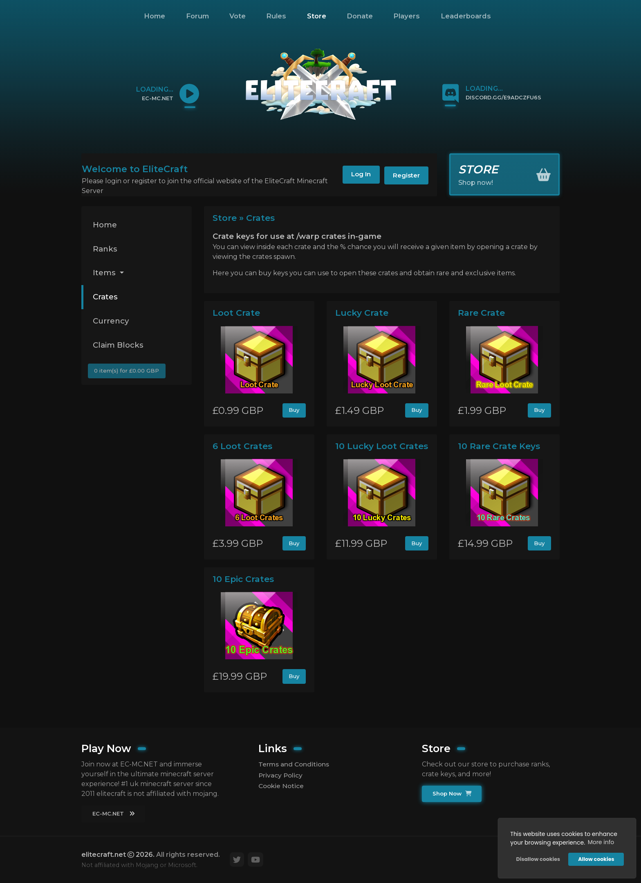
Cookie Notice (282, 786)
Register (404, 176)
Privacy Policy (281, 775)
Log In (353, 176)
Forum (197, 16)
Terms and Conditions (295, 764)
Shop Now (452, 794)
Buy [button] (293, 410)
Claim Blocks (119, 349)
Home (154, 16)
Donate (360, 16)
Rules (276, 16)
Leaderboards (466, 16)
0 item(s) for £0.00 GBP (127, 376)
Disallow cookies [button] (537, 858)
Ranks (106, 250)
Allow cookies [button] (596, 858)
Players (406, 16)
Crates (106, 300)
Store (316, 16)
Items (105, 275)
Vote (237, 16)
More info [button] (600, 842)
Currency (112, 324)
